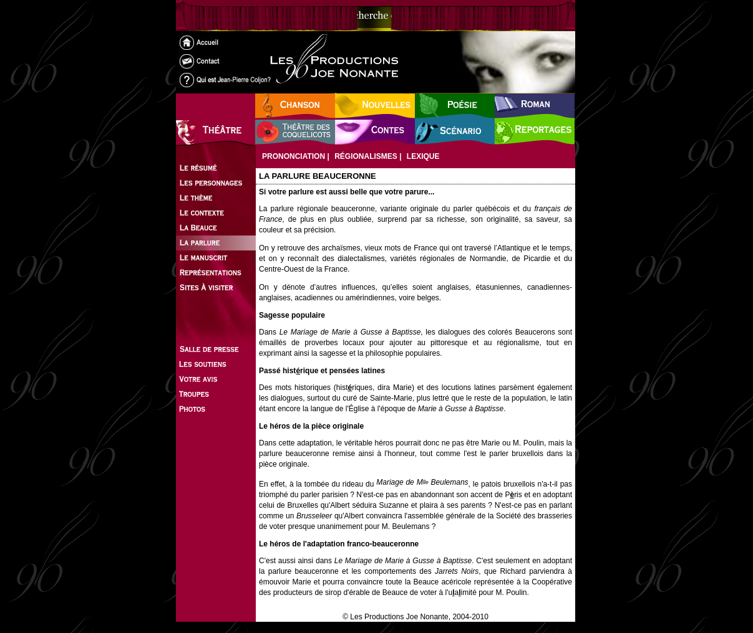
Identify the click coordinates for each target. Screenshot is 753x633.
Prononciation (293, 156)
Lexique (423, 156)
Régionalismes (365, 156)
